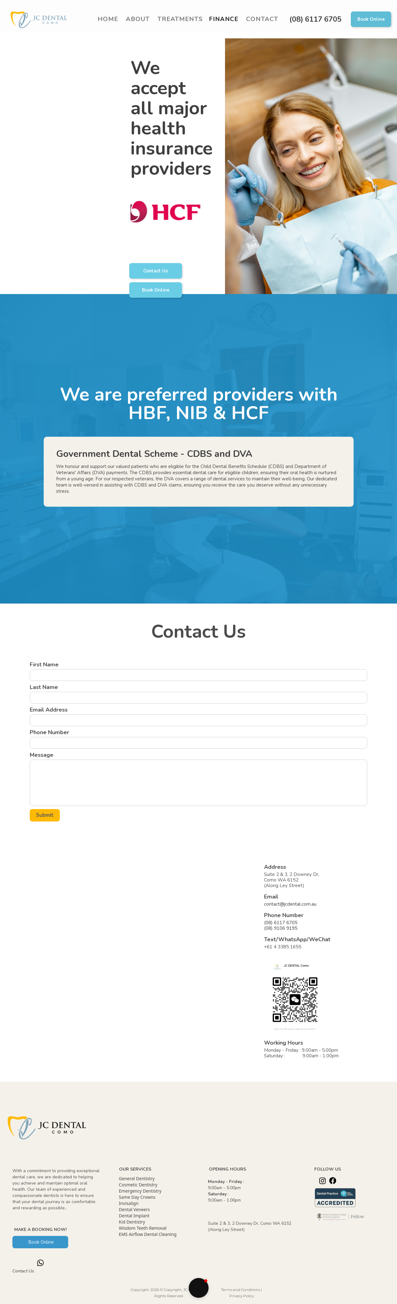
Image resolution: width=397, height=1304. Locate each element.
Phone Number (49, 732)
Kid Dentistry (132, 1222)
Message (41, 755)
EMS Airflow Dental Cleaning (148, 1234)
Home (108, 19)
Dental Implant (134, 1216)
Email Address (49, 710)
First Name (44, 664)
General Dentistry (137, 1178)
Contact (262, 19)
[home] (41, 19)
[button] (179, 19)
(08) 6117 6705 (315, 19)
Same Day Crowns (137, 1197)
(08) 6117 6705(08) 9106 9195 (281, 925)
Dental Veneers (134, 1209)
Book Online (371, 19)
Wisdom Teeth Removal (143, 1228)
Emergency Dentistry (140, 1191)
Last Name (44, 687)
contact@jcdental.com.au (290, 904)
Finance (223, 19)
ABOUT (138, 19)
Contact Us (155, 271)
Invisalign (129, 1203)
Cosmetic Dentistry (138, 1185)
